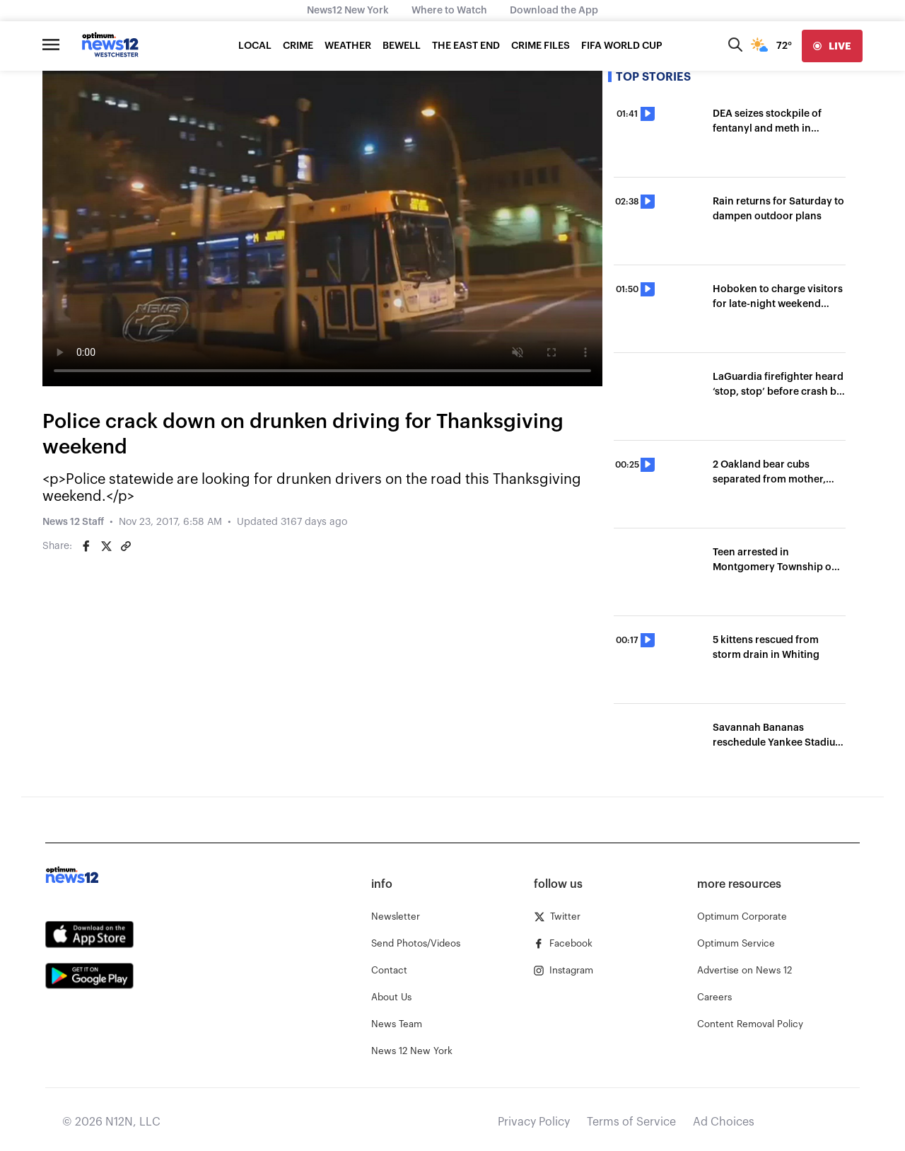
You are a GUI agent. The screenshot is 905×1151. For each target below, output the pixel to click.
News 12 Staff (73, 522)
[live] (832, 46)
